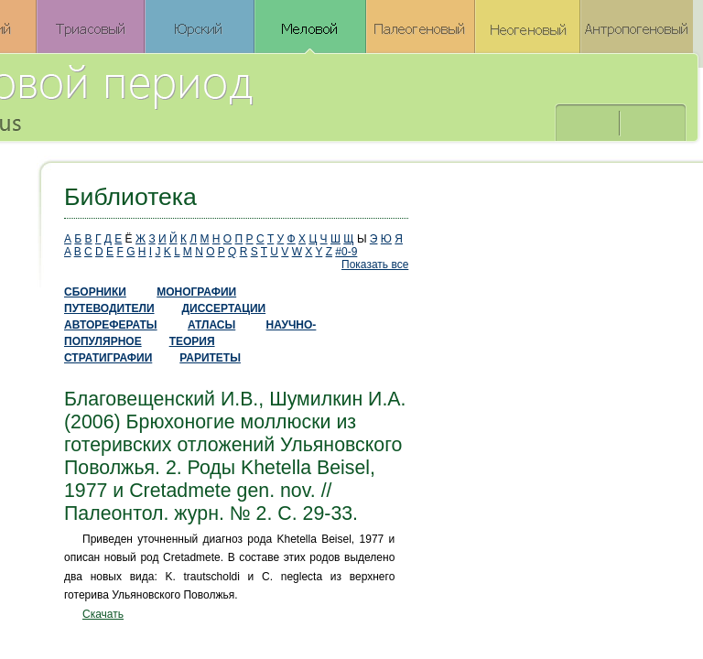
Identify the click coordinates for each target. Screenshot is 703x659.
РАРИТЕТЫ (210, 357)
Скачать (103, 614)
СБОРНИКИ (95, 292)
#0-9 (346, 251)
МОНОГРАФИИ (196, 292)
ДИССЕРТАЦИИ (224, 308)
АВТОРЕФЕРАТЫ (110, 325)
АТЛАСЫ (211, 325)
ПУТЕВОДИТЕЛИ (109, 308)
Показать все (374, 264)
